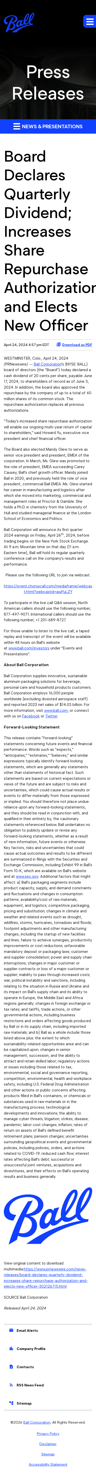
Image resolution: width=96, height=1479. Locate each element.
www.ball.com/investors (28, 648)
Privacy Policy (48, 1433)
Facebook (31, 716)
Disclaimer (48, 1444)
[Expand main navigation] (89, 21)
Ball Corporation (47, 364)
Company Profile (27, 1348)
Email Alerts (23, 1330)
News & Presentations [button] (48, 126)
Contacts (21, 1366)
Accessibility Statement (48, 1464)
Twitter (51, 716)
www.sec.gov (27, 876)
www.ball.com (56, 710)
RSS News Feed (26, 1385)
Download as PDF (74, 344)
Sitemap (20, 1403)
